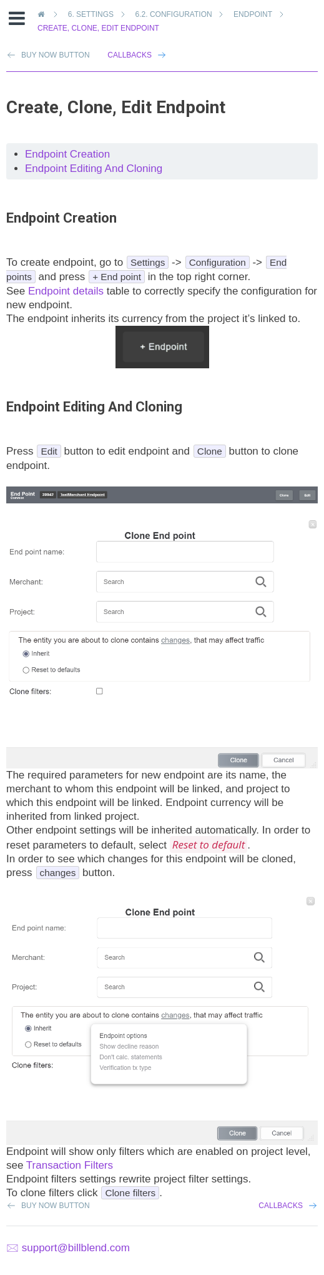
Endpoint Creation (67, 154)
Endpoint (254, 14)
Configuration (176, 14)
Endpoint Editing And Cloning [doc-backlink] (94, 407)
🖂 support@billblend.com (68, 1248)
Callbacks (129, 55)
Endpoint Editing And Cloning (93, 168)
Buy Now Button (55, 1205)
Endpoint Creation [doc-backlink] (61, 218)
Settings (93, 14)
